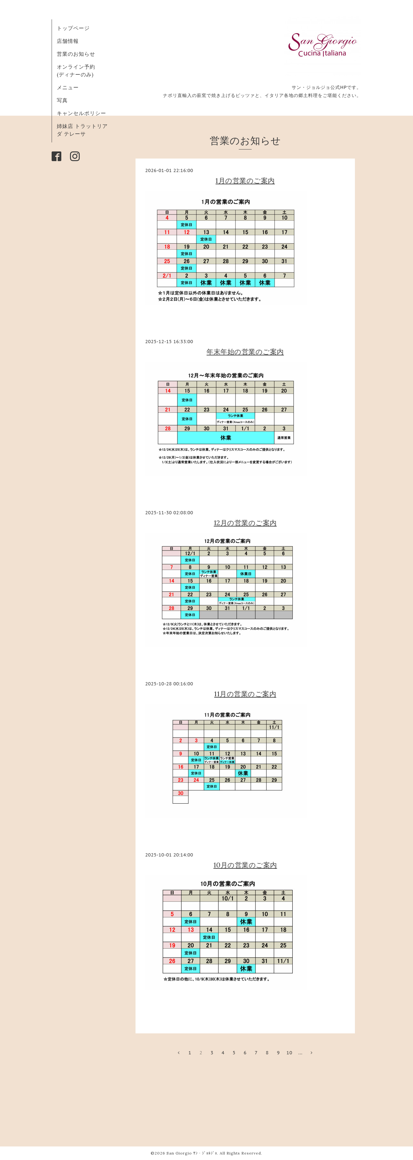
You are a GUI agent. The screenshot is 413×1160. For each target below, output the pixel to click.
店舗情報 (68, 41)
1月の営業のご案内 (245, 180)
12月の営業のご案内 (245, 522)
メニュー (68, 87)
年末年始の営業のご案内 (245, 351)
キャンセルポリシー (81, 113)
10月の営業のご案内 (245, 865)
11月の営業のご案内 (245, 694)
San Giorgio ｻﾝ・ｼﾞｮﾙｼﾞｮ (191, 1153)
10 (290, 1053)
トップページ (73, 28)
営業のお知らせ (76, 54)
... (300, 1053)
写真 (62, 100)
